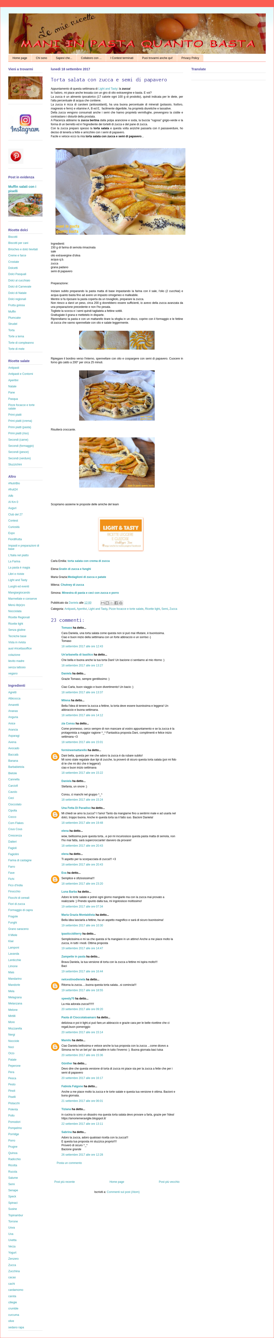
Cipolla (12, 810)
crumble (13, 1308)
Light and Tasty (107, 88)
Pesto (12, 1084)
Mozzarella (15, 1028)
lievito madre (16, 661)
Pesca (12, 1078)
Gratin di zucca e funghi (75, 569)
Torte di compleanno (21, 342)
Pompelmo (15, 1128)
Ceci (11, 798)
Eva (63, 872)
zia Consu (68, 723)
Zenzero (13, 1258)
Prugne (12, 1146)
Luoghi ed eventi (18, 586)
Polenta (13, 1109)
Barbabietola (16, 767)
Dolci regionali (17, 299)
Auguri (12, 508)
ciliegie (12, 1302)
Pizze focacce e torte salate (126, 608)
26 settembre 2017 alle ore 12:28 (82, 1154)
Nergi (11, 1034)
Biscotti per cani (18, 243)
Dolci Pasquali (17, 274)
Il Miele (12, 935)
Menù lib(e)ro (16, 605)
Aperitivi (82, 608)
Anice (11, 723)
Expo (11, 533)
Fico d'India (15, 885)
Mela (11, 991)
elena (65, 830)
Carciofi (13, 785)
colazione (14, 654)
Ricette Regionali (19, 617)
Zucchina (14, 1271)
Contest (13, 520)
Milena (65, 700)
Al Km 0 (13, 502)
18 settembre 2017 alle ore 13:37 (82, 692)
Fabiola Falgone (72, 1086)
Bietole (12, 773)
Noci (11, 1047)
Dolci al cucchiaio (19, 280)
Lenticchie (14, 960)
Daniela (74, 602)
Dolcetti (13, 268)
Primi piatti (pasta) (19, 427)
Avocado (13, 748)
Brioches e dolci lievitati (23, 249)
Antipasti (69, 608)
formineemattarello (74, 750)
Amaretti (13, 705)
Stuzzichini (15, 464)
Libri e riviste (16, 574)
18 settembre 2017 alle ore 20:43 (82, 845)
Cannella (13, 779)
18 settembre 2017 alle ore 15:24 (82, 799)
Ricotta (12, 1165)
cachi (11, 1283)
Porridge (13, 1134)
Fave (11, 872)
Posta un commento (69, 1163)
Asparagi (13, 735)
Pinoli (11, 1090)
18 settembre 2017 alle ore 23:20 (82, 883)
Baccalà (13, 754)
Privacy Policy (190, 58)
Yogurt (12, 1252)
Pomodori (14, 1122)
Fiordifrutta (15, 539)
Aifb (10, 496)
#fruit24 (13, 489)
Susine (12, 1209)
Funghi (12, 922)
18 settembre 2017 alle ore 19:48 (82, 822)
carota (12, 1296)
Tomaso (66, 627)
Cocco (12, 817)
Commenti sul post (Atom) (123, 1192)
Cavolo (12, 792)
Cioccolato (14, 804)
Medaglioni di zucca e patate (87, 577)
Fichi (11, 879)
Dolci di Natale (17, 293)
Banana (13, 760)
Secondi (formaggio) (21, 445)
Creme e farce (17, 255)
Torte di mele (16, 349)
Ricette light (152, 608)
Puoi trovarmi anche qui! (157, 58)
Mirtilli (12, 1016)
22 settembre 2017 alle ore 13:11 (82, 1123)
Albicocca (14, 698)
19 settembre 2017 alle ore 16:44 (82, 971)
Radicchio (14, 1159)
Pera (11, 1072)
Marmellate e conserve (22, 598)
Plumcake (14, 317)
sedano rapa (16, 1327)
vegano (12, 673)
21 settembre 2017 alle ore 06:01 (82, 1101)
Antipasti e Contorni (20, 374)
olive (11, 1321)
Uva (10, 1234)
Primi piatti (14, 414)
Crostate (13, 261)
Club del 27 (15, 514)
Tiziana (66, 1109)
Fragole (13, 916)
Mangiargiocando (19, 592)
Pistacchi (14, 1103)
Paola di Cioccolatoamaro (78, 1017)
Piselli (12, 1097)
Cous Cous (15, 829)
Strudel (12, 324)
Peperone (14, 1065)
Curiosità (13, 527)
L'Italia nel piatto (18, 555)
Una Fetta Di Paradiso (76, 808)
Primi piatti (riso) (18, 433)
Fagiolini (13, 854)
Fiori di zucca (16, 904)
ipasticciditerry (71, 933)
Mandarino (15, 978)
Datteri (12, 841)
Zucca (173, 608)
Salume (13, 1177)
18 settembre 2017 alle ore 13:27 (82, 665)
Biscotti (12, 236)
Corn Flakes (16, 823)
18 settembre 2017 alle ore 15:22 (82, 772)
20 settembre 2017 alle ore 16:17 (82, 1078)
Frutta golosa (16, 305)
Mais (11, 972)
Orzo (11, 1053)
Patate (12, 1059)
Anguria (13, 717)
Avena (12, 742)
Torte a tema (16, 336)
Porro (11, 1140)
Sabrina (66, 1132)
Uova (11, 1227)
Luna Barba (69, 891)
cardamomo (15, 1290)
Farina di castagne (20, 860)
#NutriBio (14, 483)
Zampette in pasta (73, 956)
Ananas (13, 711)
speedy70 (67, 998)
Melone (12, 1010)
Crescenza (15, 835)
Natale (12, 386)
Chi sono (41, 58)
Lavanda (13, 953)
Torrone (13, 1221)
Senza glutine (17, 629)
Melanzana (15, 1003)
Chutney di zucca (72, 584)
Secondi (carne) (18, 439)
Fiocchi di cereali (18, 897)
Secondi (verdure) (19, 458)
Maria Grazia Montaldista (78, 914)
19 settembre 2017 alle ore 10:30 (82, 925)
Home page (20, 58)
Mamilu (66, 1040)
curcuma (13, 1315)
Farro (11, 866)
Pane (11, 392)
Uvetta (12, 1240)
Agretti (12, 692)
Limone (12, 966)
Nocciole (13, 1041)
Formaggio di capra (20, 910)
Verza (12, 1246)
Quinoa (12, 1153)
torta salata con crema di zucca (89, 561)
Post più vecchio (169, 1181)
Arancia (13, 729)
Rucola (12, 1171)
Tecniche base (17, 636)
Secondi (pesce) (18, 452)
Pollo (11, 1115)
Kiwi (10, 941)
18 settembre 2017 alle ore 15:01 (82, 742)
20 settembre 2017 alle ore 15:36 (82, 1055)
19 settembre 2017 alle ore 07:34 (82, 906)
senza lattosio (17, 667)
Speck (12, 1196)
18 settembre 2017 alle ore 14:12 (82, 715)
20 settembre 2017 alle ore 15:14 (82, 1032)
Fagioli (12, 848)
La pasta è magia (19, 567)
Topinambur (15, 1215)
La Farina (14, 561)
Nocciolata (14, 611)
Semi (165, 608)
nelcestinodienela (73, 979)
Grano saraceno (18, 929)
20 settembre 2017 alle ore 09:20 (82, 1009)
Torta (11, 330)
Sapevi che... (64, 58)
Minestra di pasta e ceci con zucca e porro (90, 592)
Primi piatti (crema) (20, 420)
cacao (12, 1277)
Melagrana (15, 997)
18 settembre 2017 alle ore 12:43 (82, 646)
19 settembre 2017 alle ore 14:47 (82, 948)
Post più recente (64, 1181)
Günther (67, 1063)
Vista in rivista (17, 642)
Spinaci (12, 1202)
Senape (13, 1190)
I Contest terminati (121, 58)
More (11, 1022)
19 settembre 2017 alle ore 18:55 (82, 990)
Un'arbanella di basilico (77, 654)
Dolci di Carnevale (19, 286)
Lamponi (13, 947)
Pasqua (13, 399)
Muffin (12, 311)
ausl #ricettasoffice (20, 648)
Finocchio (14, 891)
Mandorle (14, 985)
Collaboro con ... (91, 58)
